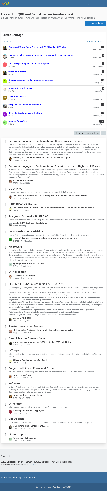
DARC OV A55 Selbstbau (23, 204)
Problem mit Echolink (23, 180)
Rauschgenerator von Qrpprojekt (28, 410)
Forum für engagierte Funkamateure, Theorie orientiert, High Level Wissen (54, 166)
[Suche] (89, 3)
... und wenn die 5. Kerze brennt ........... (31, 425)
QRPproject (16, 403)
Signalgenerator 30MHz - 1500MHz (29, 263)
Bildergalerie (16, 418)
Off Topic (14, 350)
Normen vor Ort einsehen (25, 438)
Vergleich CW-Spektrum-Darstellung (30, 223)
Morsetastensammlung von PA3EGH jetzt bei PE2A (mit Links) (42, 342)
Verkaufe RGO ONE (22, 318)
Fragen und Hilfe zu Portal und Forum (32, 368)
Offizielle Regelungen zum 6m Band (30, 360)
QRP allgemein (18, 271)
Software (14, 383)
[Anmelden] (96, 3)
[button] (103, 133)
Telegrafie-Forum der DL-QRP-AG (28, 216)
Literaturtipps (17, 434)
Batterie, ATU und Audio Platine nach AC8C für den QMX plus (41, 157)
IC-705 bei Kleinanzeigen (24, 275)
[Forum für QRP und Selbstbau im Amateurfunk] (5, 3)
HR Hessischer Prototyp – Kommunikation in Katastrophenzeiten (43, 330)
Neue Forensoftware (22, 375)
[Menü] (103, 3)
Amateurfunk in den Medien (26, 326)
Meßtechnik (16, 246)
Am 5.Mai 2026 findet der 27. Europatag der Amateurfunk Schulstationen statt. (50, 195)
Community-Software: (53, 487)
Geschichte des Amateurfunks (27, 338)
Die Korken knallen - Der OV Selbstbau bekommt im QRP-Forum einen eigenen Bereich (54, 207)
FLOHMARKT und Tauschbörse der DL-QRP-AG (36, 283)
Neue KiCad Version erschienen (27, 395)
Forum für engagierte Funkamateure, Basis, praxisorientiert (45, 141)
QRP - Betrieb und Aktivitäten (27, 231)
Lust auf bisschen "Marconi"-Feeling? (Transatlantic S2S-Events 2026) (45, 238)
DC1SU (33, 464)
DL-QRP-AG (15, 188)
